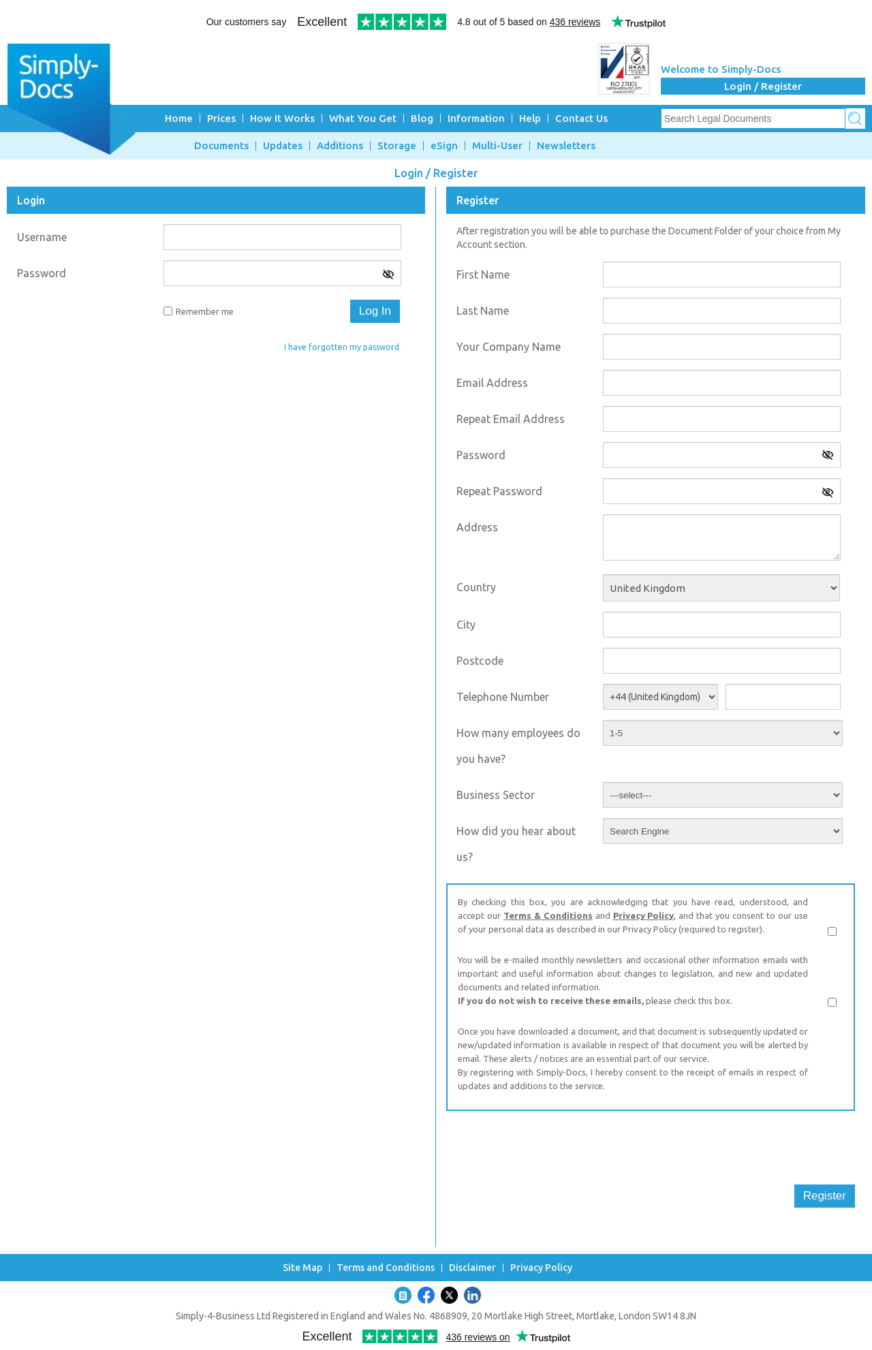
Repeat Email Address (510, 419)
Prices (221, 118)
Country (476, 587)
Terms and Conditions (386, 1267)
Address (477, 527)
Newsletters (566, 146)
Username (42, 237)
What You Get (362, 118)
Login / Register (763, 86)
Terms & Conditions (548, 915)
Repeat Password (499, 491)
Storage (396, 146)
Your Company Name (508, 347)
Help (530, 118)
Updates (282, 146)
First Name (483, 274)
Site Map (302, 1267)
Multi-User (497, 146)
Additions (340, 146)
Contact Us (581, 118)
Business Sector (495, 795)
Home (179, 118)
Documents (221, 146)
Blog (422, 118)
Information (476, 118)
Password (41, 273)
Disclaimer (472, 1267)
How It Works (282, 118)
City (466, 624)
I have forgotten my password (341, 347)
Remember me (205, 311)
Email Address (492, 383)
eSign (444, 146)
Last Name (482, 310)
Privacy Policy (643, 915)
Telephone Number (502, 697)
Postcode (479, 661)
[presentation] (549, 1147)
